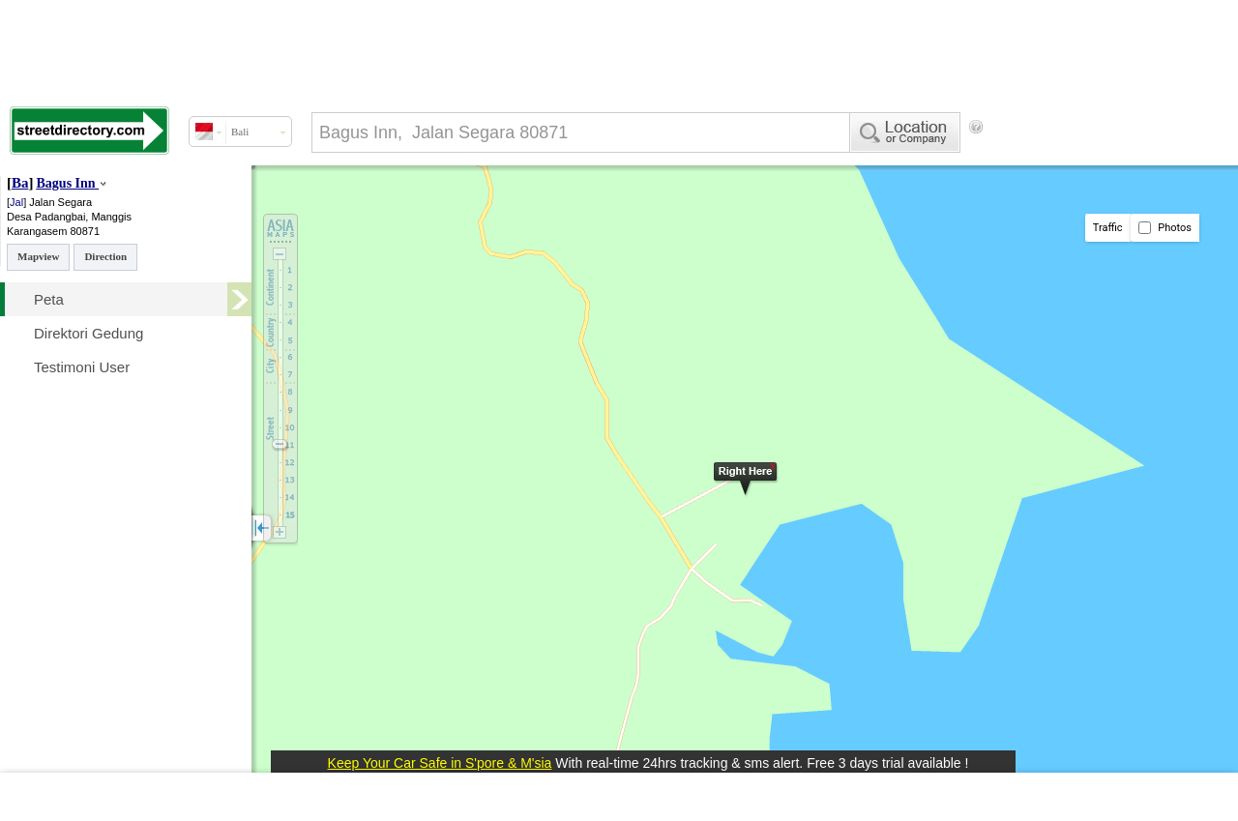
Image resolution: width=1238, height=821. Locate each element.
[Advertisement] (329, 206)
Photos (1165, 227)
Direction (105, 256)
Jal (16, 202)
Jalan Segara (60, 202)
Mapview (38, 256)
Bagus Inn (66, 183)
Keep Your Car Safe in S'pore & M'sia (440, 763)
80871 (85, 231)
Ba (20, 183)
